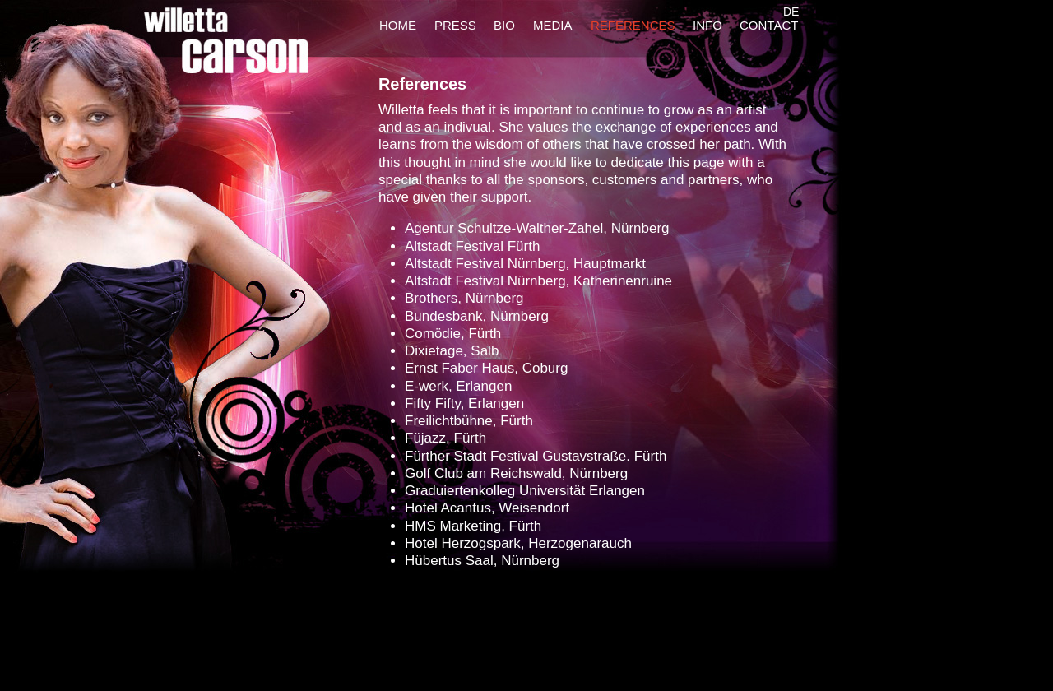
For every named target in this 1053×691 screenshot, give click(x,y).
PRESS (455, 25)
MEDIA (553, 25)
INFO (707, 25)
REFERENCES (633, 25)
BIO (504, 25)
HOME (397, 25)
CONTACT (769, 25)
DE (791, 11)
